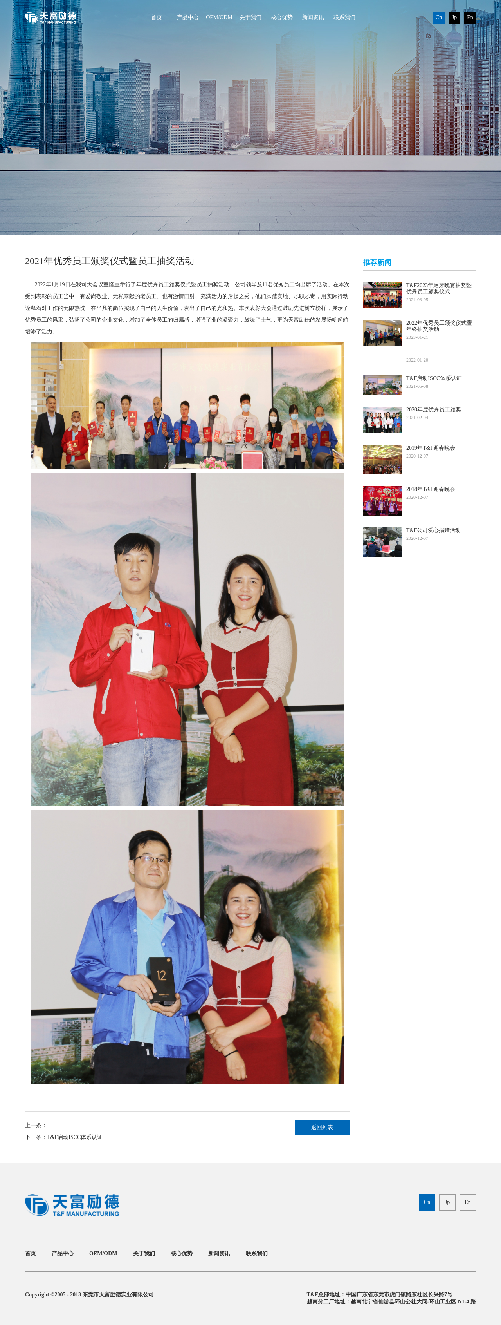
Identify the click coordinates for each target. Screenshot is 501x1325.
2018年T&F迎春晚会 (430, 489)
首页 (156, 17)
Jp (454, 17)
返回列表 (322, 1127)
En (470, 17)
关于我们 (250, 17)
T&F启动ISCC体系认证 (75, 1137)
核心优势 (282, 17)
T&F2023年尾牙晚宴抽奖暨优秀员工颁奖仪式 (439, 288)
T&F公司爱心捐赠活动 (433, 530)
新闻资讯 (313, 17)
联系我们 (344, 17)
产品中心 (188, 17)
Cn (439, 17)
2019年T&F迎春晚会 (430, 448)
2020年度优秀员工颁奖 (433, 410)
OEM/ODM (219, 17)
